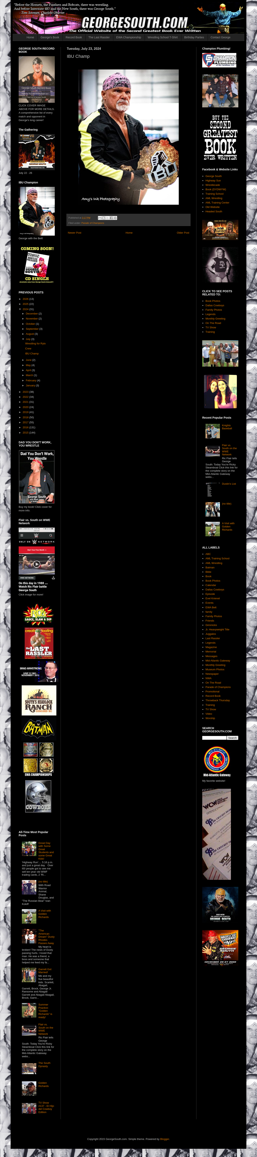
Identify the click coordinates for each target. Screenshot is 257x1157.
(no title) (43, 881)
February (31, 380)
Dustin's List (229, 483)
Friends (209, 620)
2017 (26, 422)
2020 (26, 407)
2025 (26, 303)
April (29, 370)
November (32, 318)
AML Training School (217, 558)
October (31, 323)
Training (210, 331)
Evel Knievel (212, 598)
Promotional (212, 691)
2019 (26, 412)
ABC (208, 554)
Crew (28, 348)
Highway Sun (213, 180)
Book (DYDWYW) (215, 189)
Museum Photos (214, 669)
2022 (26, 396)
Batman (209, 567)
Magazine (211, 647)
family (208, 611)
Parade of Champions (92, 223)
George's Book (50, 37)
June (29, 359)
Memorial (210, 651)
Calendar (210, 585)
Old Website (212, 207)
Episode (210, 593)
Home (30, 37)
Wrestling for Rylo (35, 343)
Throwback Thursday (217, 700)
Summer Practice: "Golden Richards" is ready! (45, 1011)
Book (208, 576)
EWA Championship (128, 37)
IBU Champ (32, 353)
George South (213, 176)
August (30, 333)
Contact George (221, 37)
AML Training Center (217, 202)
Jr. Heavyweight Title (217, 629)
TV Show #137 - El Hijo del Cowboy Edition (46, 1107)
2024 (26, 309)
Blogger (164, 1139)
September (32, 328)
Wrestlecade (212, 184)
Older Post (183, 232)
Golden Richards (43, 1084)
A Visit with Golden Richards (44, 913)
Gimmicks (211, 625)
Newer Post (74, 232)
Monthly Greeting (215, 318)
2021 (26, 401)
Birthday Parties (194, 37)
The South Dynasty (44, 1064)
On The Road (213, 323)
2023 (26, 391)
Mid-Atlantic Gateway (217, 660)
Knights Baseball (227, 427)
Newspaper (212, 673)
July (28, 339)
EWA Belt (210, 607)
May (28, 365)
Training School (214, 193)
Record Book (74, 37)
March (30, 375)
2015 (26, 432)
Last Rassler (212, 638)
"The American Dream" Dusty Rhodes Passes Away (46, 936)
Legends (210, 314)
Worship (210, 718)
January (31, 385)
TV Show (210, 327)
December (32, 313)
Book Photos (212, 300)
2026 (26, 298)
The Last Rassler (99, 37)
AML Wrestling (213, 198)
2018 (26, 417)
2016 (26, 427)
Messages (211, 656)
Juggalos (210, 633)
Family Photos (213, 309)
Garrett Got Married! (44, 971)
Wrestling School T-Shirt (163, 37)
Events (209, 602)
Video (208, 713)
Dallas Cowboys (214, 305)
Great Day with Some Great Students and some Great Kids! (46, 851)
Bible (208, 571)
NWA (208, 678)
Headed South (213, 211)
